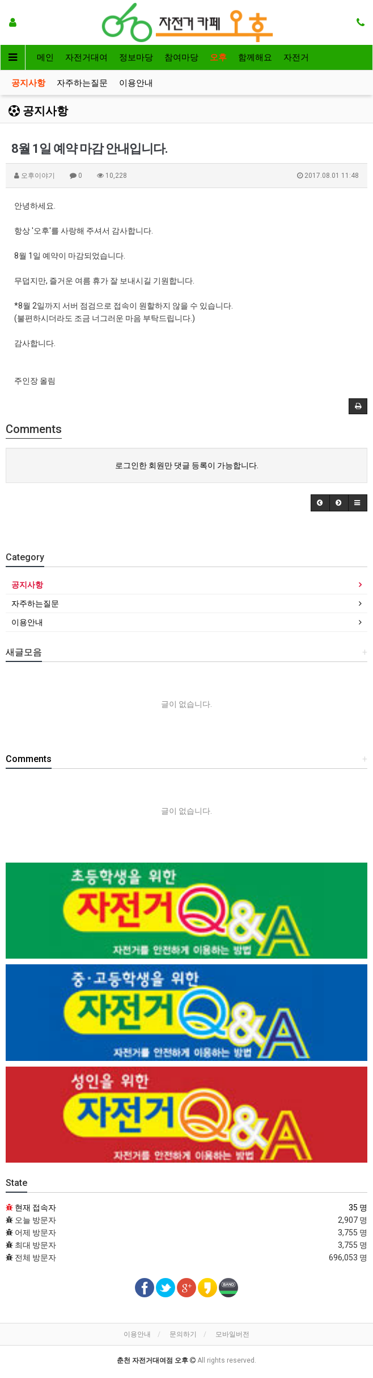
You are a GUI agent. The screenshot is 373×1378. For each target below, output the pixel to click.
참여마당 (181, 57)
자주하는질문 (82, 83)
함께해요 (255, 57)
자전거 (296, 57)
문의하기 (183, 1334)
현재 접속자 (35, 1207)
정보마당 (136, 57)
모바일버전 (232, 1334)
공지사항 (28, 83)
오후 (218, 57)
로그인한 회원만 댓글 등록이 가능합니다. (186, 465)
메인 (45, 57)
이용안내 (136, 83)
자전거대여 (86, 57)
